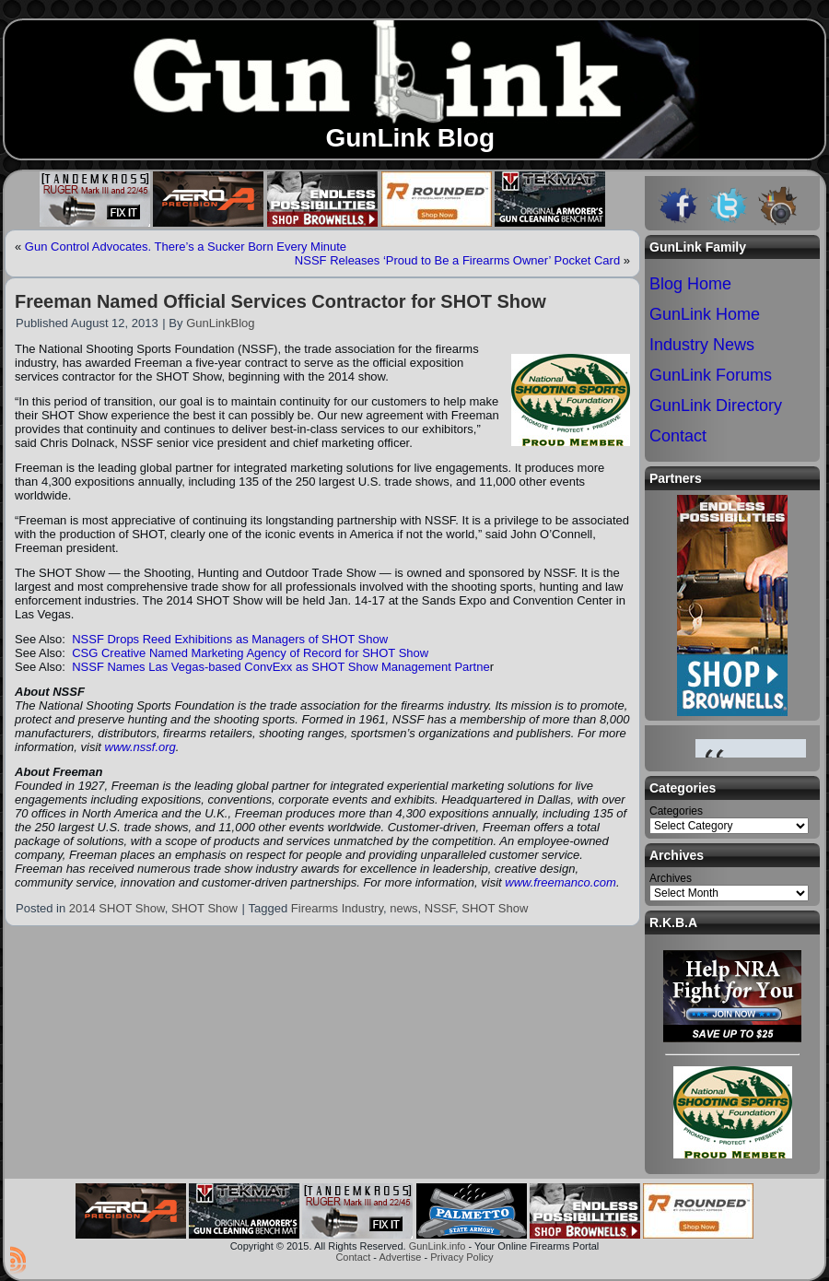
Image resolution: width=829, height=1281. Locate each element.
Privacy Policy (461, 1257)
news (403, 908)
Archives (670, 878)
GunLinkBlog (220, 323)
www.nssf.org (140, 747)
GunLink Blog (410, 137)
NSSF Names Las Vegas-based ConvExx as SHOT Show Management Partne (281, 667)
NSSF (440, 908)
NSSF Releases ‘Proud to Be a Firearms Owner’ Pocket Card (457, 260)
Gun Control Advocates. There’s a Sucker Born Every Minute (185, 246)
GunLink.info (437, 1246)
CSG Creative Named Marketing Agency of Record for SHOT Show (250, 653)
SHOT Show (204, 908)
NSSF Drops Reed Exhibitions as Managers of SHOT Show (230, 639)
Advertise (400, 1257)
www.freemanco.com (560, 882)
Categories (676, 811)
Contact (352, 1257)
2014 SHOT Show (117, 908)
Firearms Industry (337, 908)
